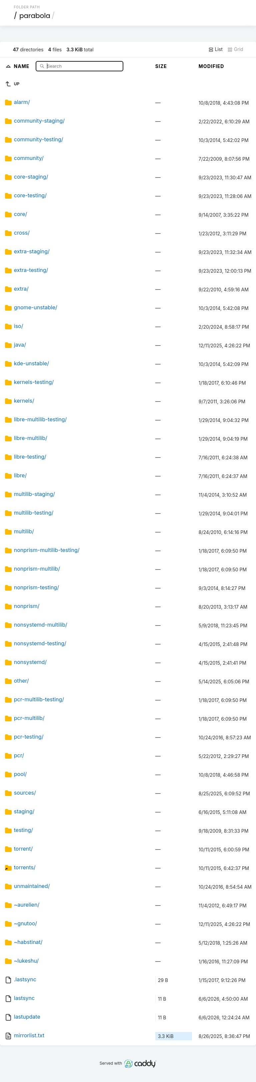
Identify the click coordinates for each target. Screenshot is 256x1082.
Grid (235, 49)
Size (161, 66)
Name (22, 66)
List (215, 49)
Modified (211, 66)
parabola (34, 15)
